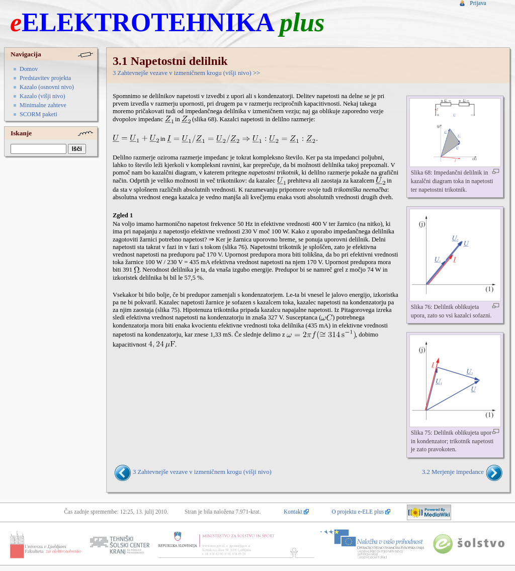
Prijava (478, 3)
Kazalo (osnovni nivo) (47, 87)
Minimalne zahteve (43, 105)
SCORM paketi (38, 114)
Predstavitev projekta (45, 77)
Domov (29, 68)
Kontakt (293, 512)
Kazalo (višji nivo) (42, 96)
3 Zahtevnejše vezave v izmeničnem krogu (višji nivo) (182, 72)
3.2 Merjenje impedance (453, 472)
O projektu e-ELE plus (357, 512)
